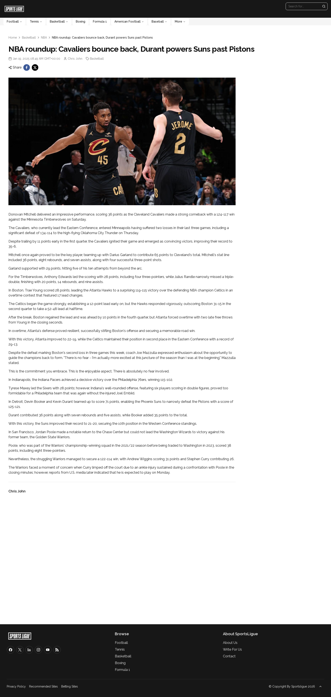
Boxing (80, 21)
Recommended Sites (43, 686)
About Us (230, 643)
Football (14, 21)
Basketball (59, 21)
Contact (229, 656)
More (180, 21)
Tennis (36, 21)
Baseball (159, 21)
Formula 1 (100, 21)
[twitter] (35, 67)
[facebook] (26, 67)
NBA (44, 37)
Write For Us (232, 649)
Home (12, 37)
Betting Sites (69, 686)
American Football (129, 21)
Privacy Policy (16, 686)
